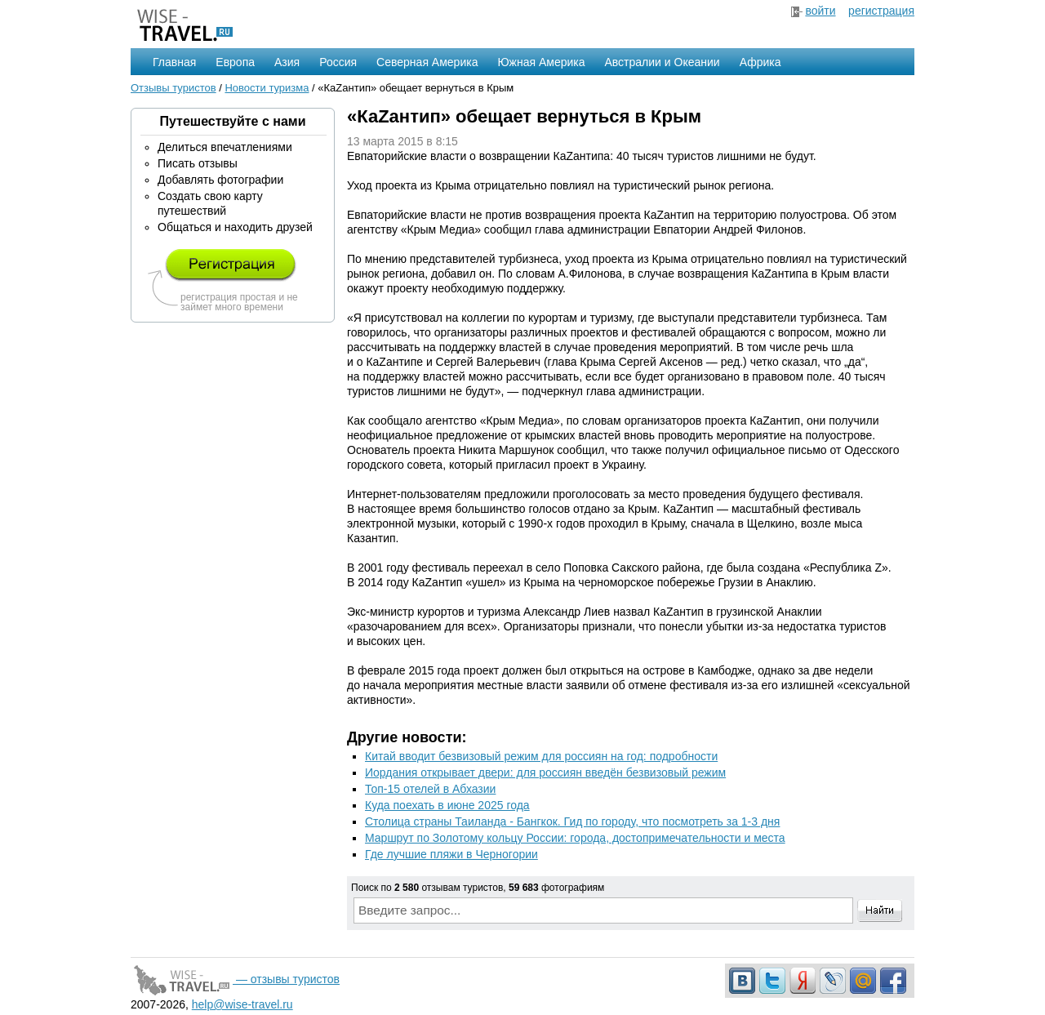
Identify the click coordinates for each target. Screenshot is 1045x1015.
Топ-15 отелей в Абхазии (430, 788)
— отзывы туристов (235, 979)
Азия (287, 62)
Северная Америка (427, 62)
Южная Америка (541, 62)
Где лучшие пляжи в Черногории (451, 854)
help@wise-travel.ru (242, 1004)
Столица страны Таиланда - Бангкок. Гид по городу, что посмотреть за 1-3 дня (572, 821)
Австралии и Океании (662, 62)
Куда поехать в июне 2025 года (447, 805)
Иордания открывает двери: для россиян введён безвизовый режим (545, 772)
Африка (760, 62)
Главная (174, 62)
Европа (235, 62)
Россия (338, 62)
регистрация (881, 10)
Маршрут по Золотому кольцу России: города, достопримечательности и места (575, 837)
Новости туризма (267, 88)
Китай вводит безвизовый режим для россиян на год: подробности (541, 756)
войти (820, 10)
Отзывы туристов (173, 88)
